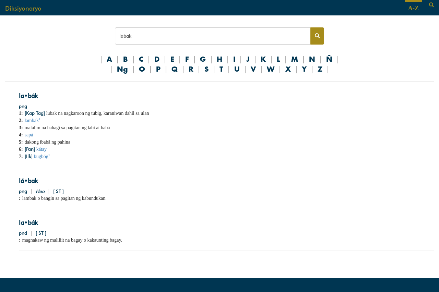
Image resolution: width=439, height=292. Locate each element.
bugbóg (42, 156)
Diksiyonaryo (23, 8)
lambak (32, 120)
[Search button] (317, 36)
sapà (29, 134)
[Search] (431, 5)
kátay (41, 149)
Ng (122, 69)
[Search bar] (213, 36)
